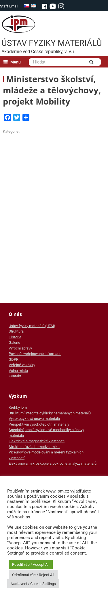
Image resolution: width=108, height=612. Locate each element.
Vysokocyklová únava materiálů (34, 418)
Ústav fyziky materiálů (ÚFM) (32, 326)
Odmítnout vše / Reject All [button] (33, 575)
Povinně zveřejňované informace (35, 354)
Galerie (14, 342)
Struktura (16, 331)
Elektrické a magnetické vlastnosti (37, 441)
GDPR (13, 359)
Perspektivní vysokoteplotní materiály (39, 424)
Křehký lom (18, 407)
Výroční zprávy (20, 348)
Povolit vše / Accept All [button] (30, 564)
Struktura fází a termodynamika (34, 447)
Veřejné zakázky (22, 365)
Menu (12, 62)
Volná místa (18, 370)
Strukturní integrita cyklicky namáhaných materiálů (50, 413)
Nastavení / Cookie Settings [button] (33, 584)
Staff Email (9, 6)
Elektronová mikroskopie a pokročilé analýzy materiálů (52, 463)
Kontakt (15, 376)
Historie (15, 337)
